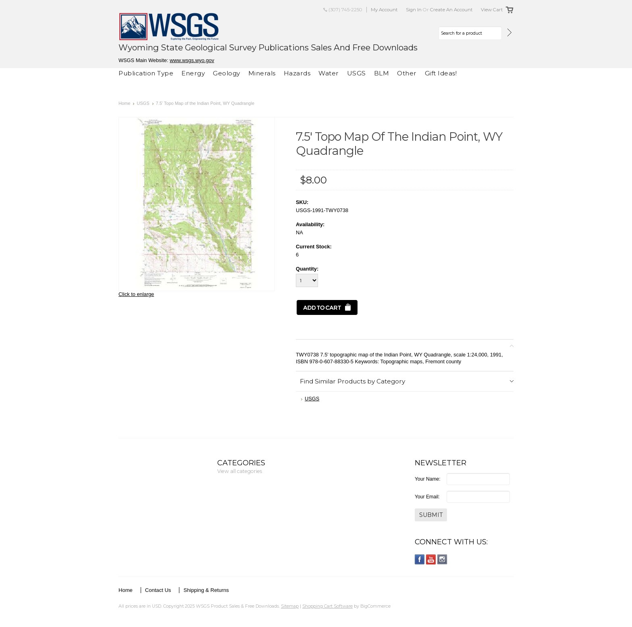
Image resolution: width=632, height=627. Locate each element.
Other (407, 73)
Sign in (414, 9)
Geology (226, 73)
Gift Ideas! (441, 73)
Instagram (442, 559)
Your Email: (427, 497)
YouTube (431, 559)
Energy (193, 73)
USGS (356, 73)
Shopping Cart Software (327, 606)
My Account (384, 9)
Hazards (297, 73)
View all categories (239, 471)
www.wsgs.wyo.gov (192, 60)
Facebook (420, 559)
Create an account (451, 9)
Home (124, 103)
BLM (381, 73)
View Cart (492, 9)
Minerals (262, 73)
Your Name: (428, 479)
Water (328, 73)
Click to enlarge (136, 294)
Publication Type (145, 73)
